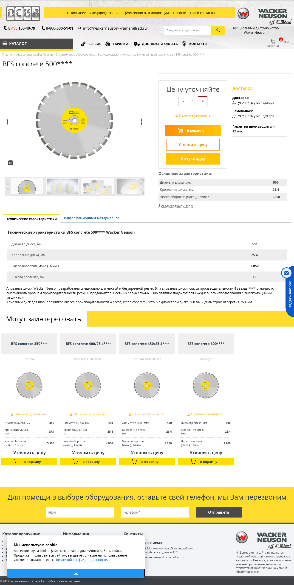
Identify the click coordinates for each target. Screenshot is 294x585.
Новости (179, 13)
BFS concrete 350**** (29, 343)
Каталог (18, 43)
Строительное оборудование (75, 54)
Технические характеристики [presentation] (31, 219)
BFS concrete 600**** (205, 343)
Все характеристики (175, 205)
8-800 (59, 28)
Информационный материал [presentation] (88, 218)
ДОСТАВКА (160, 44)
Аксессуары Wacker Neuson (34, 54)
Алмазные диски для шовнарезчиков (147, 54)
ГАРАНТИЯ (121, 44)
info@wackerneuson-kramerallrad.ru (115, 28)
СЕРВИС (94, 44)
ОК (76, 574)
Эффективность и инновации (145, 13)
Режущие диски (108, 54)
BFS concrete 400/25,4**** (88, 343)
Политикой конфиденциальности (81, 559)
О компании (76, 13)
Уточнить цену (193, 144)
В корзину (195, 130)
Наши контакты (202, 13)
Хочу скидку (193, 158)
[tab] (31, 218)
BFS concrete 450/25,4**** (147, 343)
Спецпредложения (104, 13)
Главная (8, 54)
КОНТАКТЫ (198, 44)
